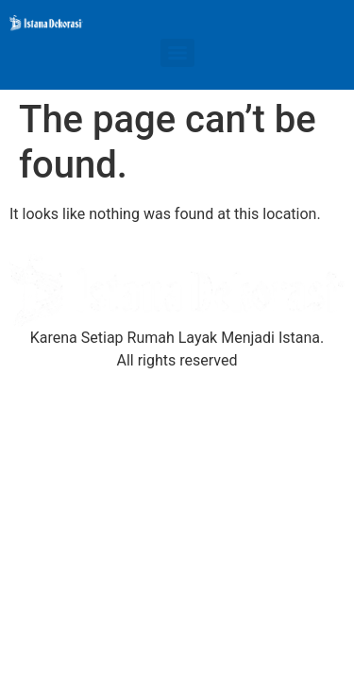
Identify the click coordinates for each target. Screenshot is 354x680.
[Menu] (177, 53)
